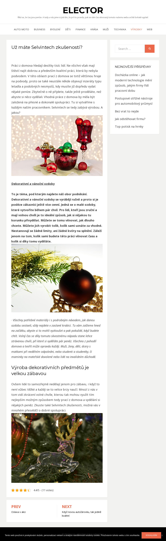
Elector (83, 10)
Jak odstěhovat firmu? (130, 119)
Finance (81, 29)
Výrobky (136, 29)
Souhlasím (151, 535)
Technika (120, 29)
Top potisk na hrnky (129, 126)
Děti (68, 29)
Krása (94, 29)
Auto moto (21, 29)
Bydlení (55, 29)
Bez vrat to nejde (127, 111)
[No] (162, 535)
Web (149, 29)
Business (39, 29)
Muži (106, 29)
